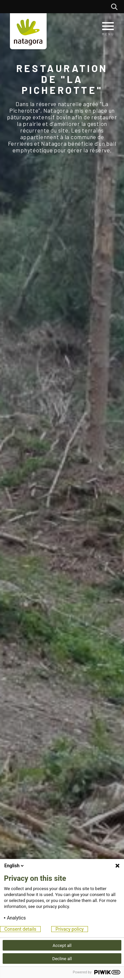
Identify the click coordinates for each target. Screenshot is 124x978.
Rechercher (116, 6)
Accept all (62, 945)
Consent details (20, 929)
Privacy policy (70, 929)
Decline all (62, 958)
